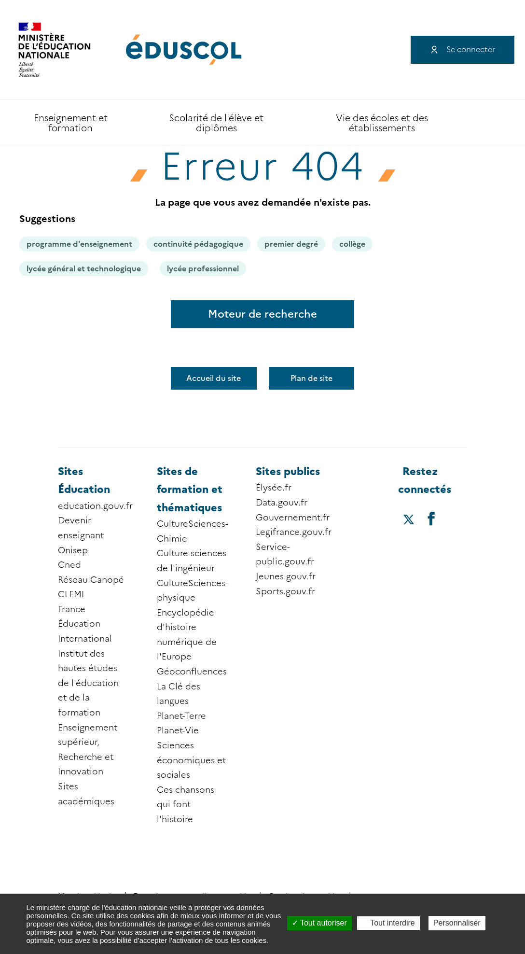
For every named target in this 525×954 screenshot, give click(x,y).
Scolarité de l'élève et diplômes (216, 123)
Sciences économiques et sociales (191, 760)
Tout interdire (388, 923)
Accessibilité (505, 123)
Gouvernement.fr (293, 517)
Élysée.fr (273, 487)
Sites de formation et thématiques (189, 489)
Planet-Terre (181, 716)
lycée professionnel (203, 268)
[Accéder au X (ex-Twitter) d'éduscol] (409, 520)
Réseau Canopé (91, 580)
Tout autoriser (319, 923)
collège (352, 244)
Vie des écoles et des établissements (382, 123)
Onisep (73, 550)
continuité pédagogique (198, 244)
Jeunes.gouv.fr (286, 576)
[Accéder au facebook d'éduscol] (431, 518)
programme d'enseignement (79, 244)
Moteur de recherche (262, 314)
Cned (69, 565)
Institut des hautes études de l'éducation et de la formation (88, 683)
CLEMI (71, 594)
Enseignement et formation (71, 123)
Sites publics (288, 471)
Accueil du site (213, 378)
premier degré (291, 244)
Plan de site (311, 378)
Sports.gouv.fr (285, 591)
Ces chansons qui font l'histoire (185, 805)
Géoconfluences (192, 671)
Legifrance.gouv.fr (294, 532)
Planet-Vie (178, 730)
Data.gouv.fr (281, 502)
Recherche (479, 123)
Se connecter (470, 49)
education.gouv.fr (95, 506)
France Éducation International (85, 624)
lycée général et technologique (84, 268)
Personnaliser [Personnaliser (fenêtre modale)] (457, 923)
